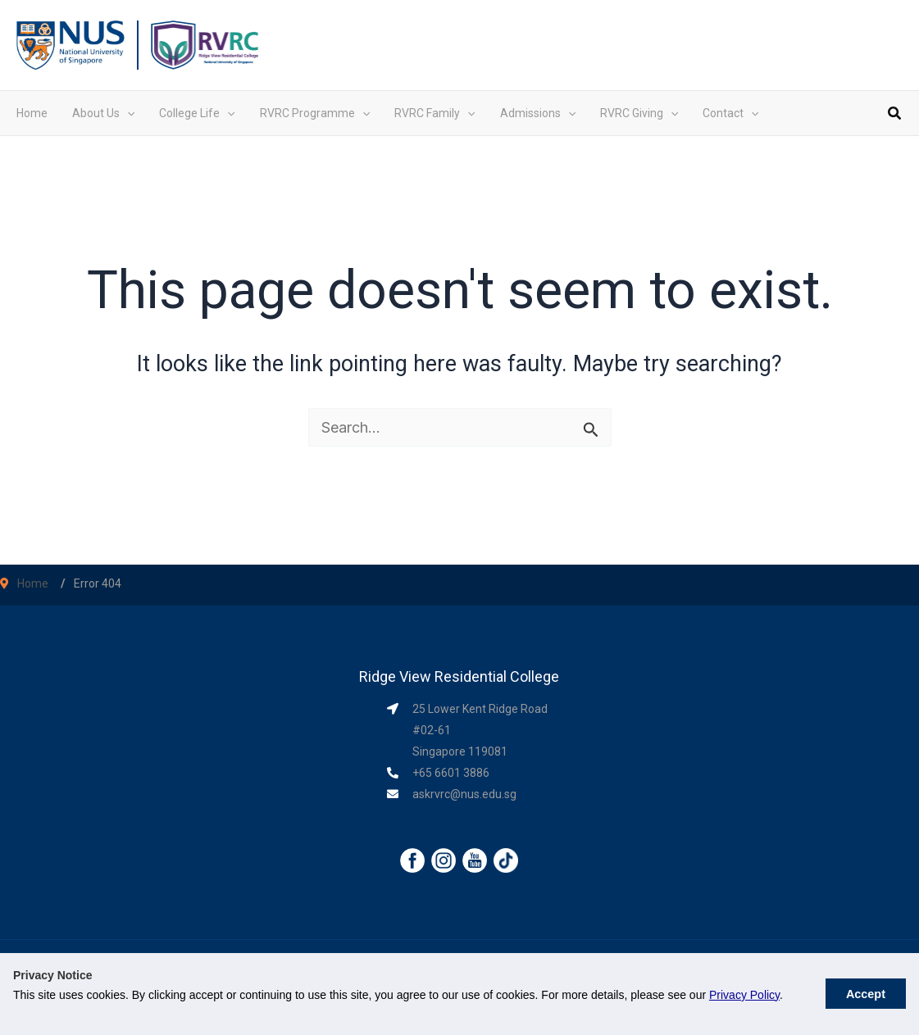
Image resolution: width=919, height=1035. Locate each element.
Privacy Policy (744, 994)
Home (32, 583)
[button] (895, 115)
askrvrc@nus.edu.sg (464, 794)
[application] (127, 113)
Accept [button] (865, 994)
